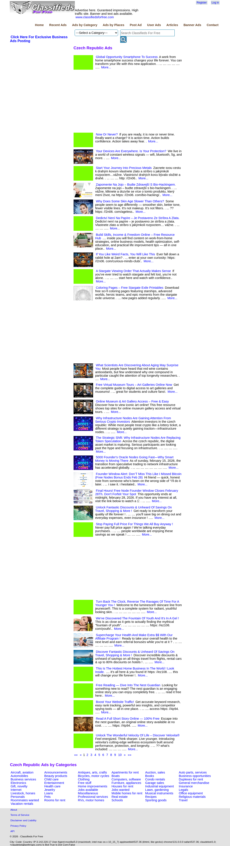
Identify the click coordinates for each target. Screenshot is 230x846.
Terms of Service (19, 814)
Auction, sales (155, 772)
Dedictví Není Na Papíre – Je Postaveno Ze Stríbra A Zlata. (137, 218)
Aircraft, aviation (22, 772)
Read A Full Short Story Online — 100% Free (127, 718)
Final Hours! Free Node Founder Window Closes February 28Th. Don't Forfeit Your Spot (136, 492)
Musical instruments (159, 793)
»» (129, 755)
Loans (48, 793)
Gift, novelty (19, 786)
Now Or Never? (107, 134)
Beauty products (55, 776)
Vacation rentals (22, 803)
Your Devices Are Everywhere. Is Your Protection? (131, 151)
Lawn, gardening (157, 790)
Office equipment (191, 793)
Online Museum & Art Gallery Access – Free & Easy (132, 401)
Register (202, 2)
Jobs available (88, 790)
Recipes (151, 796)
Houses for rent (122, 786)
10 (120, 755)
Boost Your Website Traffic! (115, 702)
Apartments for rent (125, 772)
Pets (47, 796)
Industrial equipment (159, 786)
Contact (212, 25)
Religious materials (192, 796)
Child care (51, 779)
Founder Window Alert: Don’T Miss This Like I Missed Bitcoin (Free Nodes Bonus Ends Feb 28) (138, 475)
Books (149, 776)
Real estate (120, 796)
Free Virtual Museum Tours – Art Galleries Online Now (134, 384)
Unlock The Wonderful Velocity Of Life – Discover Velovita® (138, 735)
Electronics (18, 783)
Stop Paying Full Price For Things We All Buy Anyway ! (134, 524)
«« (76, 755)
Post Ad (136, 25)
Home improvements (92, 786)
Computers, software (126, 779)
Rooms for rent (54, 800)
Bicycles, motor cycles (93, 776)
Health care (52, 786)
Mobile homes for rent (127, 793)
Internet (16, 790)
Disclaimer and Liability (23, 820)
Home (39, 25)
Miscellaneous (88, 793)
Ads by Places (113, 25)
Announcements (55, 772)
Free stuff (84, 783)
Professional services (93, 796)
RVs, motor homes (91, 800)
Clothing (84, 779)
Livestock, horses (23, 793)
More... (106, 67)
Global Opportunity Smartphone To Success (127, 57)
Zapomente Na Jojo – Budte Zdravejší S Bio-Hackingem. (136, 184)
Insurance (186, 786)
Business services (23, 779)
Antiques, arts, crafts (92, 772)
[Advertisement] (128, 102)
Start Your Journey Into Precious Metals (124, 168)
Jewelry (49, 790)
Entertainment (54, 783)
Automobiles (19, 776)
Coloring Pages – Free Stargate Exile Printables (129, 287)
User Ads (154, 25)
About (13, 809)
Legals (183, 790)
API (12, 831)
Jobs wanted (120, 790)
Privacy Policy (18, 825)
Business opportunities (195, 776)
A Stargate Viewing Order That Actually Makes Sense (133, 271)
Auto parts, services (193, 772)
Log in (215, 2)
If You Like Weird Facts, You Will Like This (125, 254)
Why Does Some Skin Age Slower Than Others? (130, 201)
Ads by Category (84, 25)
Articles (172, 25)
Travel (183, 800)
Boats (116, 776)
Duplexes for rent (191, 779)
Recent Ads (58, 25)
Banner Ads (192, 25)
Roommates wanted (25, 800)
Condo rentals (155, 779)
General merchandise (194, 783)
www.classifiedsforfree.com (95, 17)
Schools (117, 800)
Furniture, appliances (126, 783)
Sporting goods (156, 800)
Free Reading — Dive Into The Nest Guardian (128, 685)
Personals (18, 796)
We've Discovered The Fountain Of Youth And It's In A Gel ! (137, 618)
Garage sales (154, 783)
